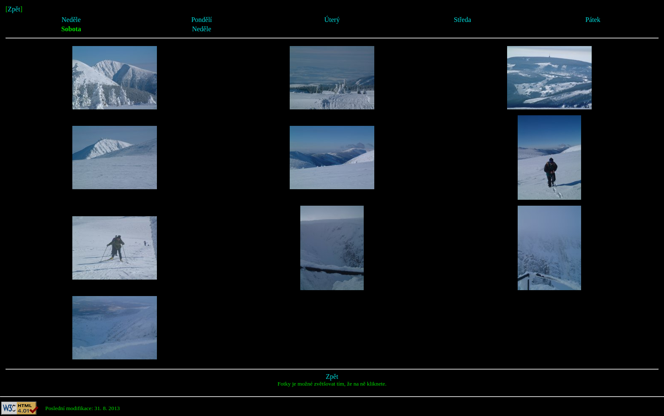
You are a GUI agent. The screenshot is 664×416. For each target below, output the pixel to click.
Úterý (332, 19)
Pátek (593, 19)
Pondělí (201, 19)
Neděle (71, 19)
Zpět (14, 9)
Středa (462, 19)
